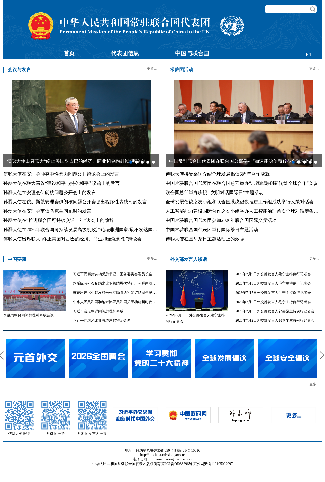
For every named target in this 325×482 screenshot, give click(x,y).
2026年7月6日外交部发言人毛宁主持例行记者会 (273, 302)
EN (308, 55)
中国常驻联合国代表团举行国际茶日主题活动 (212, 229)
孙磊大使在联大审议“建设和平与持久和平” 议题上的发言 (61, 183)
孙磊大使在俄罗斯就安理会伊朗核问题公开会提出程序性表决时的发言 (75, 201)
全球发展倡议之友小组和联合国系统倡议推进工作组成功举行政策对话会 (240, 201)
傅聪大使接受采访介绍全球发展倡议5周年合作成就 (218, 174)
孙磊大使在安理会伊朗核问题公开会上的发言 (49, 192)
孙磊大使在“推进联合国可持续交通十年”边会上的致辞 (58, 220)
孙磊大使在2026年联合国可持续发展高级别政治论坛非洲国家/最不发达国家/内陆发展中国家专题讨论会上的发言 (118, 229)
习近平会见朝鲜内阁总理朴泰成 (98, 311)
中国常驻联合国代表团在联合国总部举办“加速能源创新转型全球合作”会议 (242, 183)
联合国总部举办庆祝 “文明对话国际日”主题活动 (214, 192)
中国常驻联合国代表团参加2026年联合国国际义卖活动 (221, 220)
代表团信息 (125, 53)
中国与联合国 (192, 53)
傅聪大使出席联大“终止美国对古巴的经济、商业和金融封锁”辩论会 (72, 238)
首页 (69, 53)
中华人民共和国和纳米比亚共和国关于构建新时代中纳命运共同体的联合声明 (134, 302)
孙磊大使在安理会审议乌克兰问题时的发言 (47, 211)
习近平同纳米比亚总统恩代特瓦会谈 (102, 320)
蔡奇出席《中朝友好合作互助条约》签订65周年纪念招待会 (120, 293)
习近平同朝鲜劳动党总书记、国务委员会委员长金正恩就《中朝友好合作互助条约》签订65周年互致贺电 (156, 274)
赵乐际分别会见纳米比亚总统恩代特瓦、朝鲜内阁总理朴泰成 (121, 283)
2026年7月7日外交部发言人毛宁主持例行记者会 (273, 293)
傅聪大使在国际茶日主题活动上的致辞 (205, 238)
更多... (152, 69)
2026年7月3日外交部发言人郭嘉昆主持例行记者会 (274, 311)
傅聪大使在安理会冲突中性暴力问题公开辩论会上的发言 (61, 174)
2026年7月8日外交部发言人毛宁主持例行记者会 (273, 283)
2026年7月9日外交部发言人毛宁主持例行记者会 (273, 274)
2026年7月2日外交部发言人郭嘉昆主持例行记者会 (274, 320)
